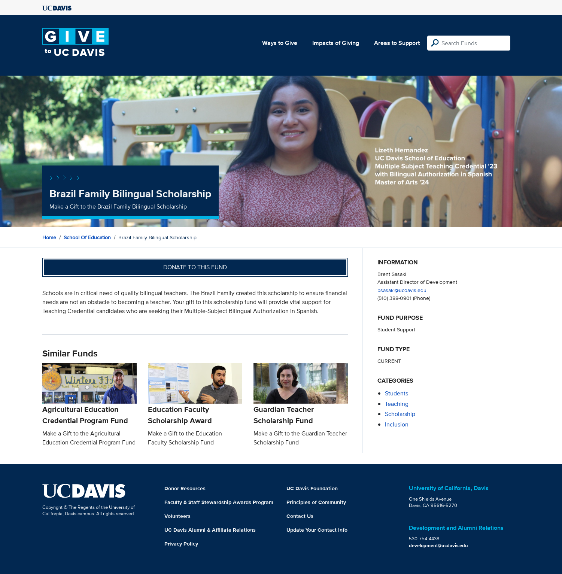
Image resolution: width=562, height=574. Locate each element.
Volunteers (177, 516)
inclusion (396, 424)
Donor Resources (185, 488)
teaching (396, 404)
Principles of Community (316, 502)
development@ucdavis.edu (438, 545)
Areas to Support (397, 43)
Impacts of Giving (335, 43)
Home (49, 237)
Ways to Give (279, 43)
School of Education (87, 237)
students (396, 393)
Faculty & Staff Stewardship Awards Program (218, 502)
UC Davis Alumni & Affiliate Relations (210, 530)
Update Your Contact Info (316, 530)
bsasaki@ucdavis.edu (401, 290)
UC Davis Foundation (312, 488)
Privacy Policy (181, 543)
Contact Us (299, 516)
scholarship (400, 414)
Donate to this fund (195, 267)
